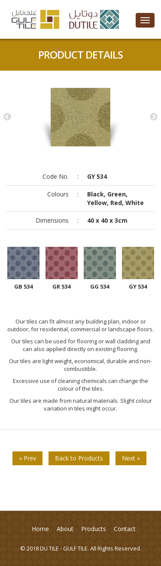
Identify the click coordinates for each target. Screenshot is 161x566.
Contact (125, 529)
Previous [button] (7, 117)
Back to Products (79, 458)
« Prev (27, 458)
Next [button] (153, 117)
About (65, 529)
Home (40, 529)
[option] (80, 117)
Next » (131, 458)
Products (93, 529)
